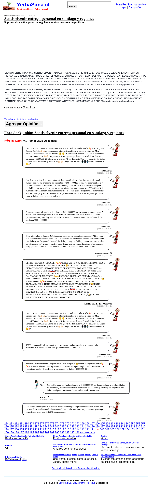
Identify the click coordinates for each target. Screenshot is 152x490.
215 (72, 429)
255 (11, 426)
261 (123, 423)
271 (72, 423)
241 (82, 426)
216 (67, 429)
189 (62, 432)
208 (107, 429)
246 (57, 426)
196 (27, 432)
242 (77, 426)
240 (87, 426)
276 (47, 423)
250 (37, 426)
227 (11, 429)
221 (42, 429)
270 (77, 423)
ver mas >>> (76, 447)
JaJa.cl (72, 483)
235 (113, 426)
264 (107, 423)
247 (52, 426)
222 (37, 429)
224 (27, 429)
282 (16, 423)
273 (62, 423)
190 (57, 432)
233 (123, 426)
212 (87, 429)
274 (57, 423)
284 (6, 423)
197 (21, 432)
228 (6, 429)
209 (102, 429)
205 (122, 429)
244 (67, 426)
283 (11, 423)
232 (128, 426)
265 (102, 423)
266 (97, 423)
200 (6, 432)
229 (143, 426)
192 (47, 432)
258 (138, 423)
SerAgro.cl (63, 483)
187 (72, 432)
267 (92, 423)
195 (32, 432)
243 (72, 426)
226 (16, 429)
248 (47, 426)
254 (16, 426)
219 (52, 429)
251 (32, 426)
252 (27, 426)
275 (52, 423)
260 (128, 423)
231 (133, 426)
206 (117, 429)
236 (107, 426)
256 (6, 426)
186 (77, 432)
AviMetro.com (82, 483)
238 (97, 426)
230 (138, 426)
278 (37, 423)
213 (82, 429)
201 (142, 429)
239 (92, 426)
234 (118, 426)
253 (21, 426)
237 (102, 426)
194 (37, 432)
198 (16, 432)
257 (143, 423)
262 (118, 423)
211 (92, 429)
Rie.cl (93, 483)
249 (42, 426)
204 (127, 429)
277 (42, 423)
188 (67, 432)
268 (87, 423)
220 (47, 429)
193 (42, 432)
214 (77, 429)
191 (52, 432)
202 (137, 429)
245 (62, 426)
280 (27, 423)
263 (113, 423)
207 (112, 429)
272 (67, 423)
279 (32, 423)
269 (82, 423)
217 (62, 429)
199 (11, 432)
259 (133, 423)
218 (57, 429)
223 (32, 429)
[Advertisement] (63, 47)
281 (21, 423)
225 (21, 429)
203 (132, 429)
